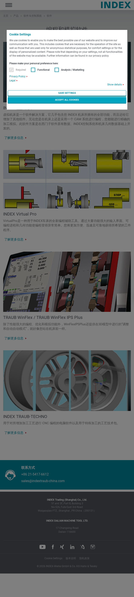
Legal (12, 80)
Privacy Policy (17, 76)
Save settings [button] (67, 93)
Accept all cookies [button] (67, 99)
